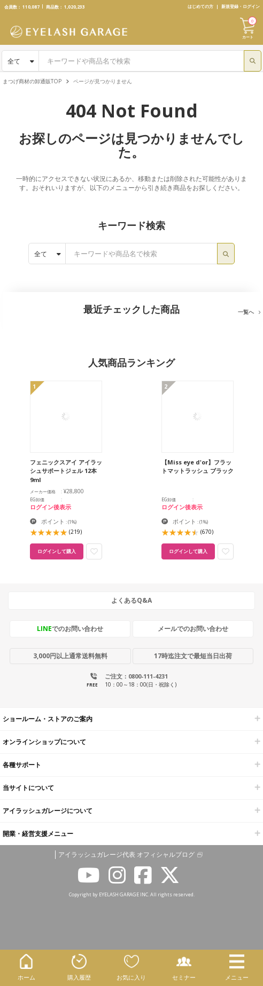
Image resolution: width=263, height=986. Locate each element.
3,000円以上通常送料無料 (70, 655)
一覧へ (246, 311)
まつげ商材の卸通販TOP (32, 81)
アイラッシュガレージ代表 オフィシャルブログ (126, 854)
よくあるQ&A (131, 600)
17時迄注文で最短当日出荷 (193, 655)
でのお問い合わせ (70, 628)
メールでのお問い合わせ (193, 628)
